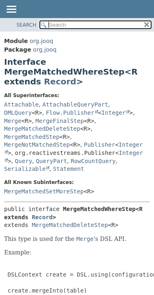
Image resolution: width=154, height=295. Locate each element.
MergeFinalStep (59, 121)
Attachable (21, 104)
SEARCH (26, 25)
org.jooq (41, 41)
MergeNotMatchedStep (37, 144)
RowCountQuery (93, 161)
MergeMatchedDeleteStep (42, 128)
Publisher (99, 144)
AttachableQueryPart (75, 104)
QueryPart (51, 161)
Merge (12, 121)
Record (60, 81)
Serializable (25, 169)
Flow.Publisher (70, 112)
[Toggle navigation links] (11, 10)
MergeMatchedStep (32, 137)
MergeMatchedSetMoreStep (44, 191)
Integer (113, 112)
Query (23, 161)
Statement (68, 169)
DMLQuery (18, 112)
